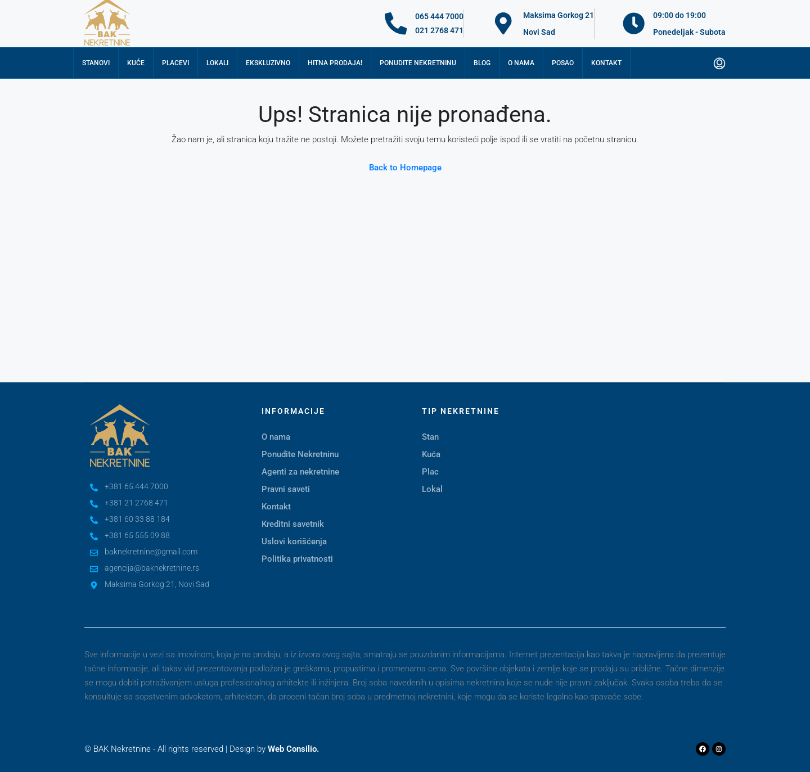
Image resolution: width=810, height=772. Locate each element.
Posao (563, 63)
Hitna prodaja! (335, 63)
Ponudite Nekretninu (300, 454)
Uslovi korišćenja (294, 541)
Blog (482, 63)
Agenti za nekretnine (300, 472)
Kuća (431, 454)
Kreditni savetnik (293, 524)
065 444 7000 (440, 16)
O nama (521, 63)
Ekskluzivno (268, 63)
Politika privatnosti (297, 559)
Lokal (432, 489)
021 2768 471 (440, 30)
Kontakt (606, 63)
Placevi (175, 63)
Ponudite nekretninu (418, 63)
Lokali (217, 63)
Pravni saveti (286, 489)
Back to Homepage (405, 167)
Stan (430, 437)
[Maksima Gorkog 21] (503, 23)
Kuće (136, 63)
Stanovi (96, 63)
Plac (430, 472)
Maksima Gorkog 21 (558, 15)
